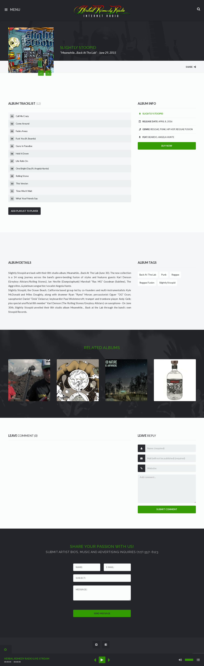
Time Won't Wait (24, 191)
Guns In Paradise (24, 146)
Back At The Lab (147, 274)
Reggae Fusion (147, 282)
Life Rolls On (22, 161)
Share (191, 67)
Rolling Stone (22, 176)
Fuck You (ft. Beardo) (26, 138)
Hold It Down (22, 153)
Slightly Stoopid (150, 113)
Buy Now (166, 145)
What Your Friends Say (27, 198)
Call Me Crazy (22, 116)
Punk (163, 274)
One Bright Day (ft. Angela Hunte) (32, 168)
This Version (22, 183)
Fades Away (22, 131)
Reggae (175, 274)
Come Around (23, 123)
